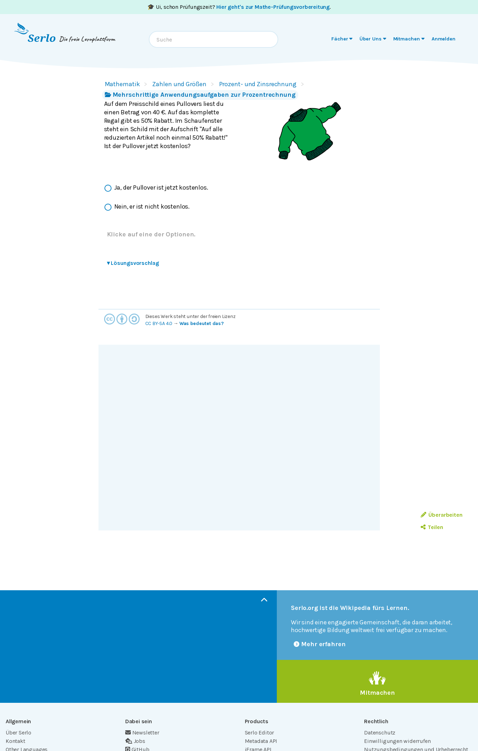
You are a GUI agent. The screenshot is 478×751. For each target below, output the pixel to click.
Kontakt (15, 741)
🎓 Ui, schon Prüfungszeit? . (239, 7)
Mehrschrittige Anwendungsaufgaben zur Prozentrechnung (200, 94)
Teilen (432, 527)
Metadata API (261, 741)
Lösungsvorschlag (133, 263)
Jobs (135, 741)
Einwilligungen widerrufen (397, 741)
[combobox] (213, 39)
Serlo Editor (259, 732)
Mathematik (122, 84)
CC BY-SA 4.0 (159, 323)
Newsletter (142, 732)
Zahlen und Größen (179, 84)
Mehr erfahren (320, 644)
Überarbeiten (442, 514)
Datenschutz (379, 732)
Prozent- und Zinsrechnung (258, 84)
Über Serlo (18, 732)
